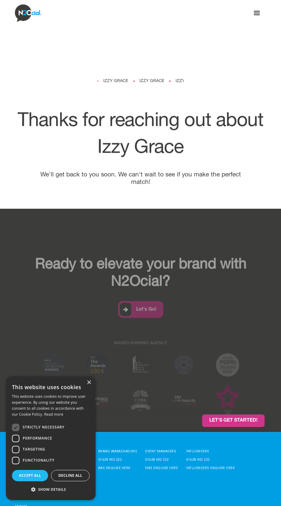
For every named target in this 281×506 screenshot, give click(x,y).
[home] (28, 13)
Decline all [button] (70, 475)
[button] (257, 13)
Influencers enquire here (210, 468)
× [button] (89, 382)
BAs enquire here (114, 468)
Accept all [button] (30, 475)
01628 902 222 (110, 460)
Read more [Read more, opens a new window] (53, 414)
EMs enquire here (161, 468)
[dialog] (51, 438)
